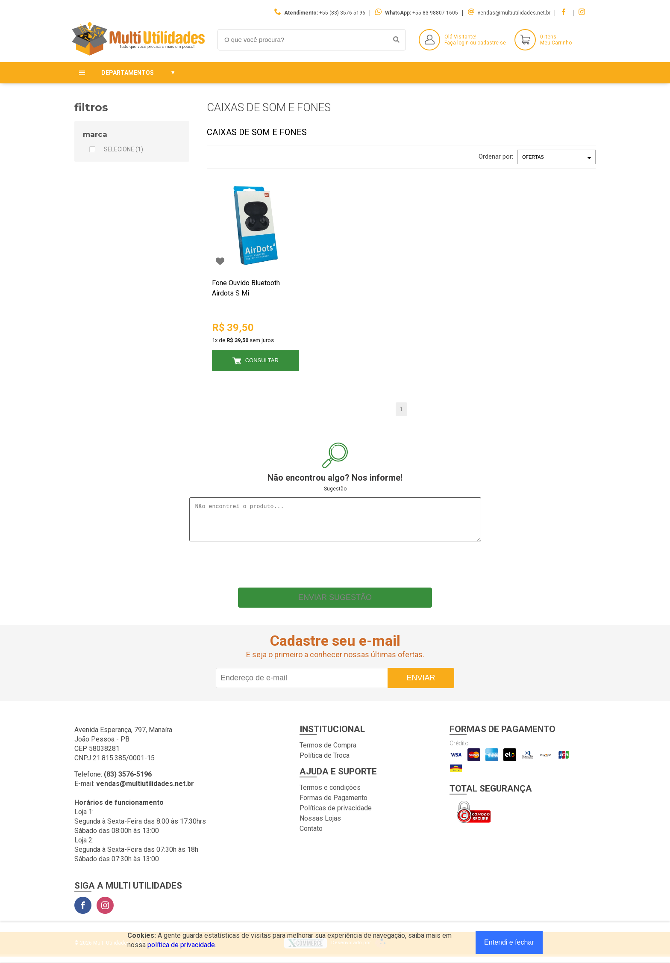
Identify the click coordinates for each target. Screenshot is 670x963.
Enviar (420, 684)
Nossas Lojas (320, 825)
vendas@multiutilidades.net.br (514, 13)
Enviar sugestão (335, 604)
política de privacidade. (181, 945)
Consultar (262, 360)
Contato (311, 835)
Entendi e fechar (509, 942)
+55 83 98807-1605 (435, 13)
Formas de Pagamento (333, 804)
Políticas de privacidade (336, 814)
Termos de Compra (328, 751)
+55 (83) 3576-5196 (342, 13)
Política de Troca (325, 762)
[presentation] (335, 568)
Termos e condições (330, 794)
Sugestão (335, 489)
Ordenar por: (496, 156)
